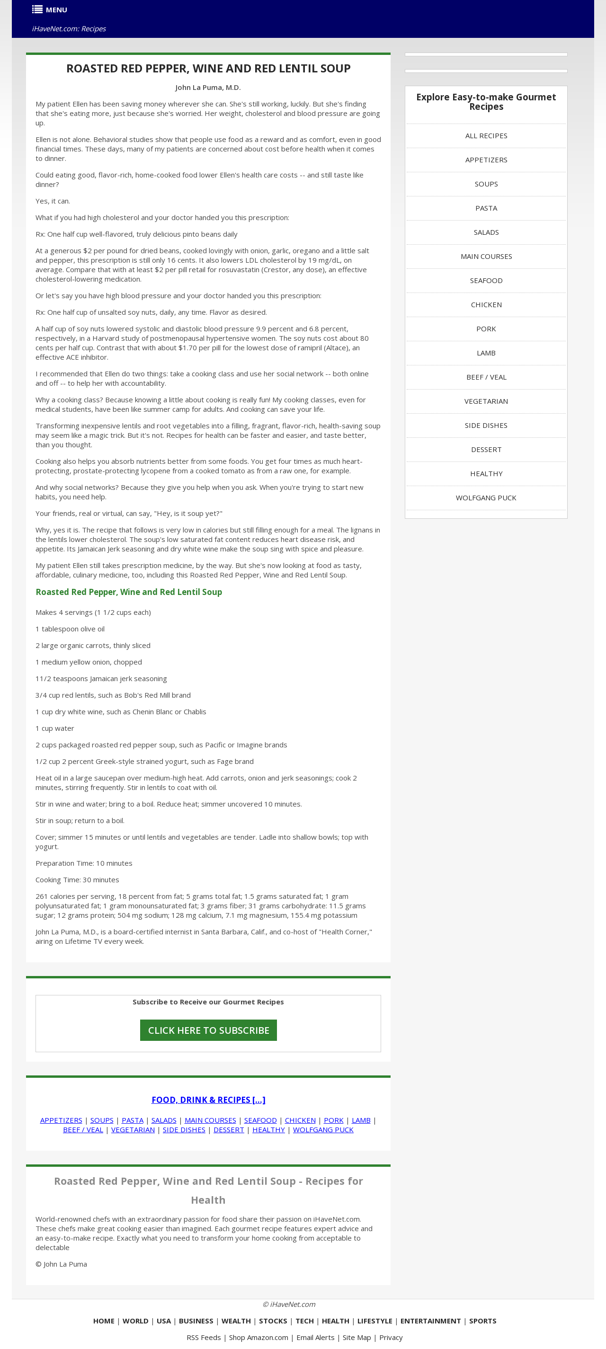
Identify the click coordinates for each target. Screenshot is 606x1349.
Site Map (357, 1337)
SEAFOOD (260, 1120)
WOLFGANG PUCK (323, 1129)
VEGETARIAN (133, 1129)
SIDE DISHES (184, 1129)
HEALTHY (268, 1129)
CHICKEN (300, 1120)
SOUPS (102, 1120)
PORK (334, 1120)
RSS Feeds (204, 1337)
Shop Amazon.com (258, 1337)
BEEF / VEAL (83, 1129)
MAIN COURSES (210, 1120)
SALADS (164, 1120)
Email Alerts (315, 1337)
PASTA (132, 1120)
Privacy (391, 1337)
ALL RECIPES (486, 135)
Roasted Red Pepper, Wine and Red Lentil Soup (208, 68)
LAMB (361, 1120)
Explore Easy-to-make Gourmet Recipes (486, 101)
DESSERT (229, 1129)
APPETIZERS (61, 1120)
